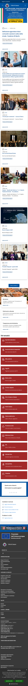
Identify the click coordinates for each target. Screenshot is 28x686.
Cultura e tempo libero (6, 577)
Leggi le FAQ (3, 657)
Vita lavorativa (4, 578)
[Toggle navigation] (2, 5)
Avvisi (5, 28)
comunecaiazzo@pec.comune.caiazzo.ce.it (12, 646)
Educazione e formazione (6, 589)
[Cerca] (25, 5)
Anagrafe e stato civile (6, 575)
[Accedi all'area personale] (23, 1)
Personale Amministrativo (6, 567)
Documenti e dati (4, 569)
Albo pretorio (4, 667)
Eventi (2, 613)
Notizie (4, 262)
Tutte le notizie (14, 285)
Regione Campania (6, 1)
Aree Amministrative (5, 561)
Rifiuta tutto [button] (19, 681)
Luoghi (2, 614)
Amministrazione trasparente (7, 665)
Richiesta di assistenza (6, 659)
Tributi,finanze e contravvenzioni (8, 592)
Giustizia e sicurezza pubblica (7, 591)
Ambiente (3, 594)
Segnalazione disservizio (6, 656)
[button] (14, 683)
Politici (2, 566)
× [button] (26, 669)
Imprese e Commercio (5, 580)
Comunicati (3, 605)
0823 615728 (11, 648)
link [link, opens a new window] (14, 678)
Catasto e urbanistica (5, 581)
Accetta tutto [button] (9, 681)
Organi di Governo (5, 560)
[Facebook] (3, 553)
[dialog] (14, 677)
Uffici (2, 563)
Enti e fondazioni (4, 564)
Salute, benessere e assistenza (7, 595)
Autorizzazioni (4, 597)
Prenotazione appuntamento (7, 654)
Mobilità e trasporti (5, 583)
